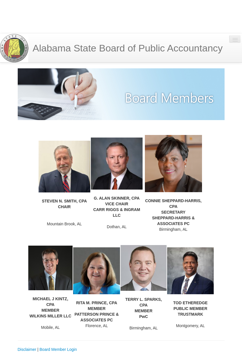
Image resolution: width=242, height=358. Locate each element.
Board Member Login (58, 349)
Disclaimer (27, 349)
